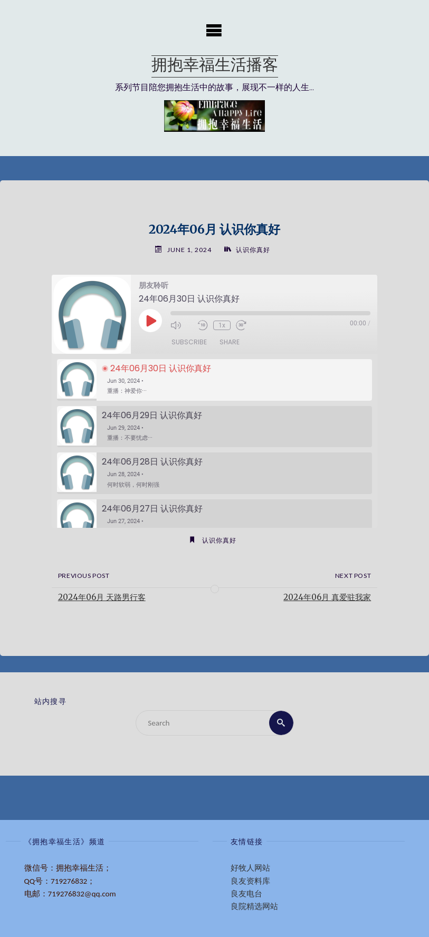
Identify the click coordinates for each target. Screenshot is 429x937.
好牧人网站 (250, 868)
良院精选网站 (254, 906)
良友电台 (246, 894)
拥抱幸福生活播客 (214, 66)
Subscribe (189, 341)
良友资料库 (250, 881)
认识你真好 (253, 250)
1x (221, 325)
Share (230, 341)
